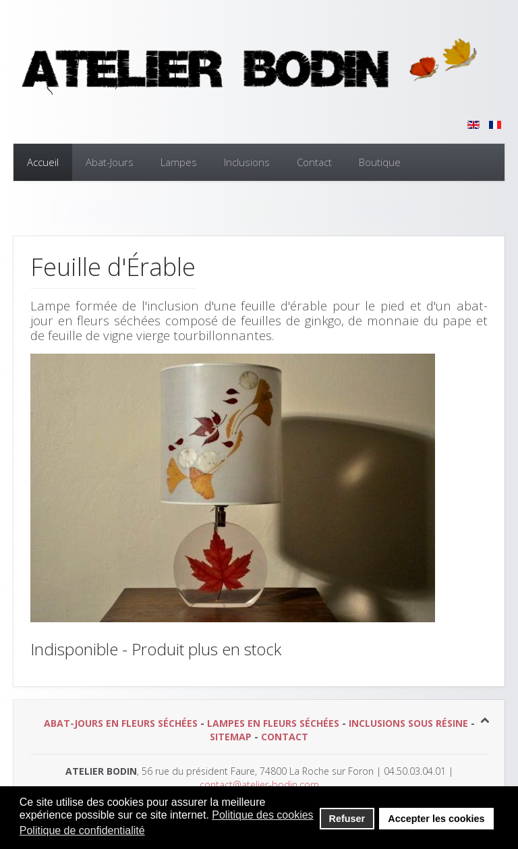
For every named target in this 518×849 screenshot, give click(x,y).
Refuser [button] (347, 818)
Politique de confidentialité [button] (82, 830)
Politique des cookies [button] (262, 815)
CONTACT (284, 736)
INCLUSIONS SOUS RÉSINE (408, 723)
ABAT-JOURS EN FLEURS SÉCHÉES (121, 723)
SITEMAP (231, 736)
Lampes (179, 162)
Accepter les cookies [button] (436, 818)
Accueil (43, 162)
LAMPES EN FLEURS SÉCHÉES (273, 723)
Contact (314, 162)
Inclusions (247, 162)
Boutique (380, 162)
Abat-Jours (110, 162)
